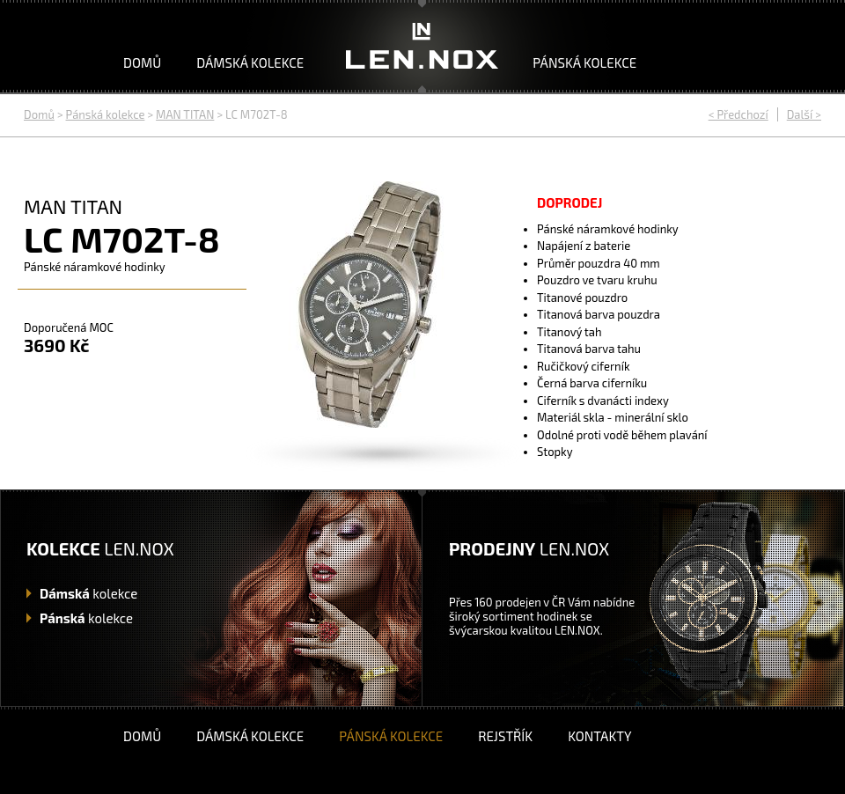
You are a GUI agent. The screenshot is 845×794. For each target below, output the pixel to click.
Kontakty (599, 736)
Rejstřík (505, 736)
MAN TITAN (185, 114)
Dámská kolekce (250, 62)
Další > (804, 114)
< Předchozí (738, 114)
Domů (142, 62)
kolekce (88, 593)
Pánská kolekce (584, 62)
